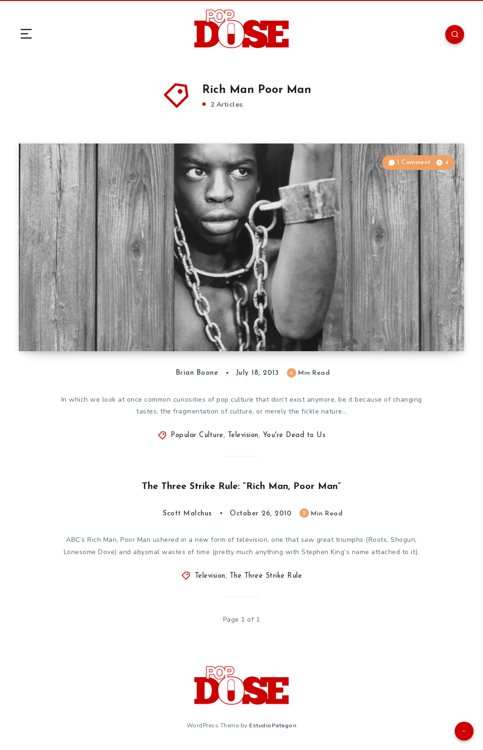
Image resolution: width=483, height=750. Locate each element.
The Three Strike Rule (266, 576)
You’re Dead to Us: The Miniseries (119, 323)
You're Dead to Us (294, 435)
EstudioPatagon (272, 725)
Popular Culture (197, 435)
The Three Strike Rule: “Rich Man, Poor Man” (241, 486)
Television (243, 435)
